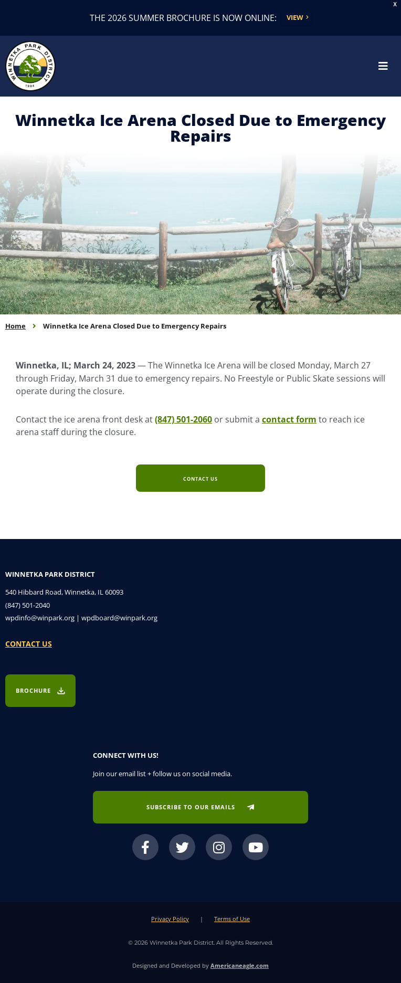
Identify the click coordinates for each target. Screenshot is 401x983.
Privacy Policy (170, 919)
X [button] (395, 4)
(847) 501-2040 (27, 605)
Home (15, 326)
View (295, 17)
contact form (289, 419)
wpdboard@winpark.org (119, 617)
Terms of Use (232, 919)
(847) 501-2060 (183, 419)
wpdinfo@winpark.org (40, 617)
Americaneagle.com (239, 965)
